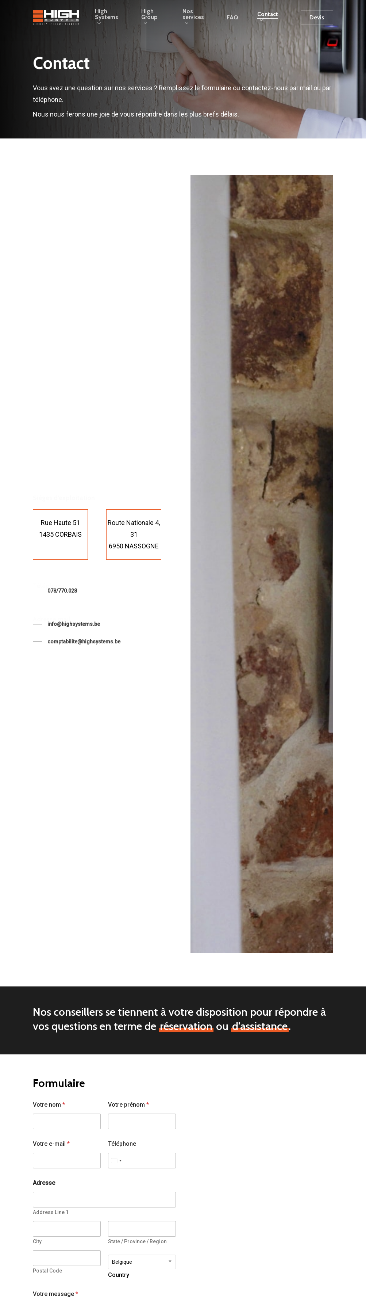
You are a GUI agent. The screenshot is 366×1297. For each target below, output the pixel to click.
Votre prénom (128, 1104)
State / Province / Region (137, 1241)
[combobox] (142, 1262)
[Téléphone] (142, 1160)
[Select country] (116, 1160)
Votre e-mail (51, 1143)
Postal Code (47, 1271)
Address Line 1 (51, 1212)
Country (118, 1275)
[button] (55, 590)
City (37, 1241)
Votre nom (49, 1104)
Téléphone (122, 1143)
